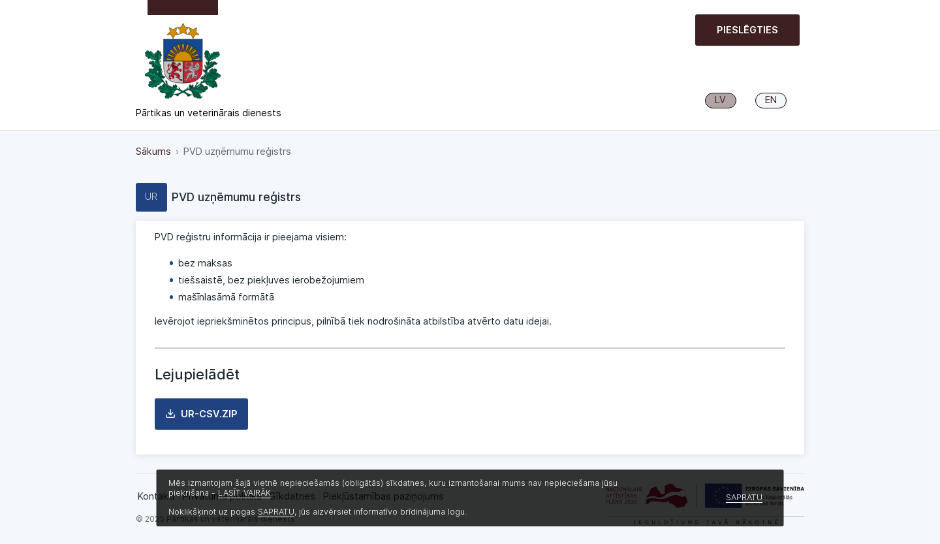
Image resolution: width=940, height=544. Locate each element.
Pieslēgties (747, 30)
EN (771, 100)
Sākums (153, 151)
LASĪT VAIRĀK (244, 493)
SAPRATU (276, 512)
